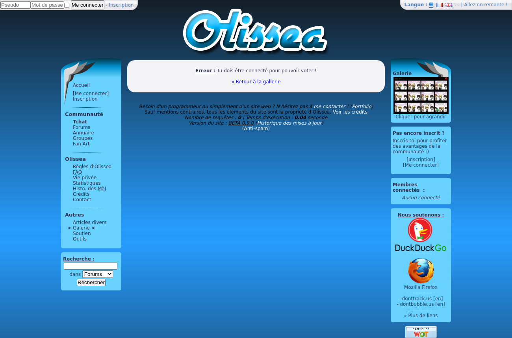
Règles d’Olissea (92, 166)
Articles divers (89, 222)
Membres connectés (407, 187)
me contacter (329, 106)
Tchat (80, 122)
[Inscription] (420, 159)
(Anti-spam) (256, 128)
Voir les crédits (350, 112)
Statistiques (87, 183)
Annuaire (83, 133)
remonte (494, 4)
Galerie (81, 228)
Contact (82, 199)
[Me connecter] (91, 93)
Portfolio (361, 106)
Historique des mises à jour (289, 123)
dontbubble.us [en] (422, 304)
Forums (81, 127)
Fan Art (81, 144)
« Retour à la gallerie (255, 81)
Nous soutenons (419, 215)
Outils (80, 239)
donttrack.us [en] (422, 298)
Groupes (83, 138)
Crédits (81, 194)
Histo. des (89, 188)
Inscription (121, 5)
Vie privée (84, 177)
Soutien (82, 233)
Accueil (81, 85)
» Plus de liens (421, 315)
